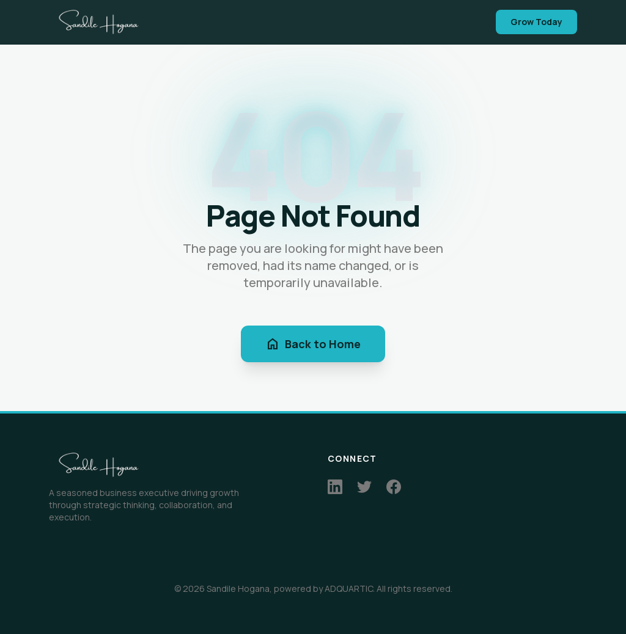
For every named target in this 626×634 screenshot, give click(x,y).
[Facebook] (393, 486)
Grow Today (536, 21)
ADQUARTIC (349, 588)
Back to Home (313, 343)
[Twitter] (364, 486)
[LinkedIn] (335, 486)
